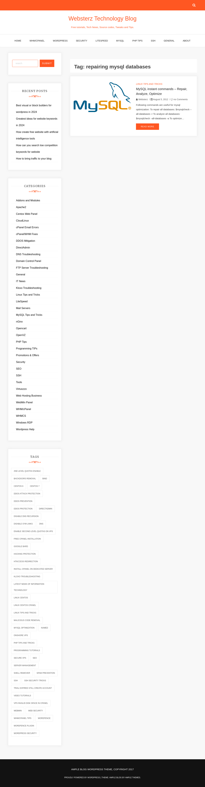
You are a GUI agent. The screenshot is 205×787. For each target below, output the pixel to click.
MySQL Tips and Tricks (29, 315)
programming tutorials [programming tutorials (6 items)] (27, 650)
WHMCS (21, 415)
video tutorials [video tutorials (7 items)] (22, 696)
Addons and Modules (28, 200)
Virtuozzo (21, 389)
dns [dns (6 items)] (41, 524)
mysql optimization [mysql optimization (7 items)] (24, 628)
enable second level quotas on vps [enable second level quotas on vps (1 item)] (33, 531)
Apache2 (21, 207)
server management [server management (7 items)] (25, 665)
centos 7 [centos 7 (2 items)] (35, 486)
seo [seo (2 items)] (35, 658)
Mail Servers (23, 308)
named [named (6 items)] (44, 628)
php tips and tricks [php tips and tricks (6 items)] (24, 643)
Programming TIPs (26, 348)
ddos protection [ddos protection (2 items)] (23, 509)
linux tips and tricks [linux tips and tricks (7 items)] (25, 613)
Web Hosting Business (29, 395)
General (169, 40)
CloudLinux (22, 220)
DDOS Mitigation (25, 240)
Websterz (143, 99)
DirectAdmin (23, 247)
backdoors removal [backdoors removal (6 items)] (25, 478)
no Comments (179, 99)
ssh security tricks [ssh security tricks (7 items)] (35, 680)
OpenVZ (21, 335)
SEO (18, 368)
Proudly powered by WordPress (82, 777)
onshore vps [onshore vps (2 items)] (21, 635)
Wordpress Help (25, 429)
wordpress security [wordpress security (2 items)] (25, 733)
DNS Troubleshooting (28, 254)
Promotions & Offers (27, 355)
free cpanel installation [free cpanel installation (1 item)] (27, 539)
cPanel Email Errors (27, 227)
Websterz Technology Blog (103, 18)
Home (18, 40)
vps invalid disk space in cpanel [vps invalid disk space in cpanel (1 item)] (31, 703)
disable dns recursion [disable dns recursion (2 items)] (26, 516)
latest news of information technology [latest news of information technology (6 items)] (29, 587)
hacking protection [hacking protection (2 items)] (25, 554)
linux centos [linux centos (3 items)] (21, 598)
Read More (147, 127)
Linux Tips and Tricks (149, 84)
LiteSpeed (102, 40)
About (186, 40)
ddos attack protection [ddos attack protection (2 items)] (27, 494)
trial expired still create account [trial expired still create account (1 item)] (33, 688)
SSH (153, 40)
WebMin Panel (24, 402)
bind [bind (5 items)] (44, 478)
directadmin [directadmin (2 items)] (45, 509)
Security (81, 40)
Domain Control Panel (28, 261)
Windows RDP (24, 422)
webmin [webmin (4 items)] (18, 711)
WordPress (60, 40)
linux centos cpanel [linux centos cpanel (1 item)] (25, 605)
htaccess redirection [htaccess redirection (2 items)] (26, 561)
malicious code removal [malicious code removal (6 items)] (27, 620)
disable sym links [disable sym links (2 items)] (23, 524)
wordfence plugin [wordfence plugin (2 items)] (24, 726)
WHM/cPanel (37, 40)
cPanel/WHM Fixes (27, 234)
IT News (20, 281)
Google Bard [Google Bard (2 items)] (21, 546)
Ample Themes (132, 777)
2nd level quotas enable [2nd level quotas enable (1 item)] (27, 471)
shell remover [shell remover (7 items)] (22, 673)
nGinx (19, 321)
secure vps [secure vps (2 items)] (20, 658)
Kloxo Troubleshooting (28, 288)
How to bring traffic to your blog (33, 158)
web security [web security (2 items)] (35, 711)
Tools (19, 382)
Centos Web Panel (26, 214)
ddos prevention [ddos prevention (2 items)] (23, 501)
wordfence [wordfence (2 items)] (44, 718)
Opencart (21, 328)
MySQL (120, 40)
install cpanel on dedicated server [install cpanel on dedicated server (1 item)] (33, 569)
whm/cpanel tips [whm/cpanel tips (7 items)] (22, 718)
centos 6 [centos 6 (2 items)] (18, 486)
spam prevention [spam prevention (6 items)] (46, 673)
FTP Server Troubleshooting (32, 267)
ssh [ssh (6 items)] (16, 680)
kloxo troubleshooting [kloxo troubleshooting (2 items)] (27, 576)
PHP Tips (137, 40)
